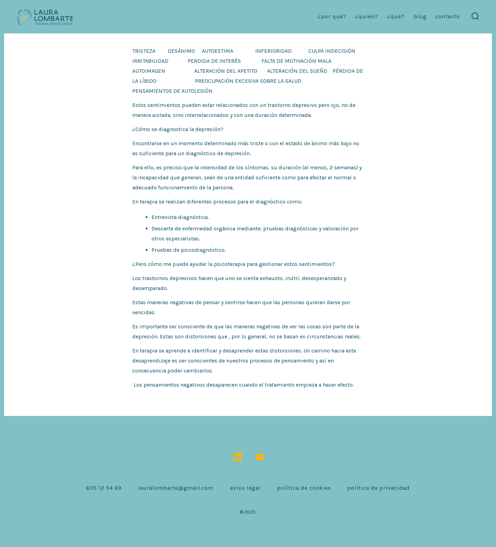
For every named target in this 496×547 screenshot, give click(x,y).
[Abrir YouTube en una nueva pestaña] (259, 457)
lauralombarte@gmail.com (176, 488)
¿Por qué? (332, 16)
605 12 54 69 (104, 488)
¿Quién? (366, 16)
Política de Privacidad (378, 488)
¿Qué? (396, 16)
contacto (447, 16)
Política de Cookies (304, 488)
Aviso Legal (245, 488)
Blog (420, 16)
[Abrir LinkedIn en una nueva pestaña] (238, 457)
